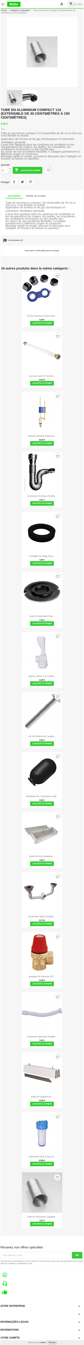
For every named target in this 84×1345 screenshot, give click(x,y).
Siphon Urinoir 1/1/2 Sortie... (42, 676)
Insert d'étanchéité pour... (42, 616)
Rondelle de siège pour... (42, 556)
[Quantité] (4, 170)
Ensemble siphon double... (42, 916)
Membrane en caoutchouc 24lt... (42, 796)
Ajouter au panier (27, 170)
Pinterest (30, 182)
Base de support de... (42, 1096)
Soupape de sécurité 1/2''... (41, 976)
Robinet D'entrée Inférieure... (42, 436)
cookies (43, 1342)
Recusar (52, 1342)
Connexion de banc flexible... (42, 496)
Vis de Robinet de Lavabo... (42, 736)
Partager (14, 182)
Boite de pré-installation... (42, 856)
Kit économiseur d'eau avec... (42, 316)
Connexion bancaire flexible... (42, 1036)
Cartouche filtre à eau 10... (42, 1156)
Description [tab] (14, 195)
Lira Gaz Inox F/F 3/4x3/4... (42, 376)
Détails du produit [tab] (36, 195)
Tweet (22, 182)
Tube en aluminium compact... (42, 1217)
